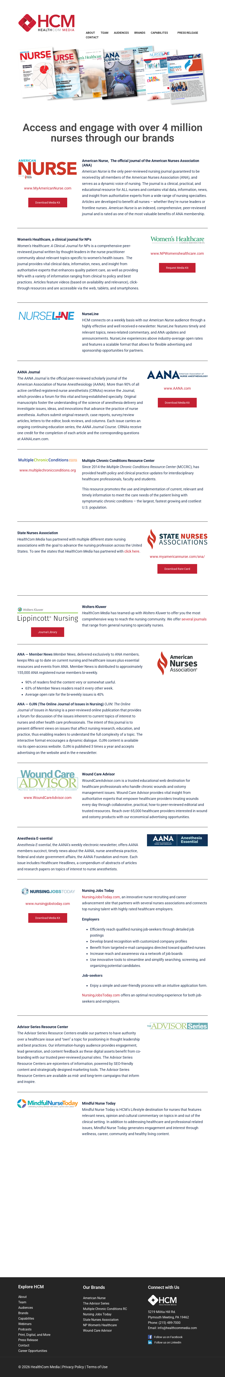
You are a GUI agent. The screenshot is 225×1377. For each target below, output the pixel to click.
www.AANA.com (177, 398)
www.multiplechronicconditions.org (47, 480)
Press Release (187, 34)
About (90, 34)
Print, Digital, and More (34, 1335)
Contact (92, 39)
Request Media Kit (177, 277)
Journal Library (47, 641)
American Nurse (94, 1298)
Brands (139, 34)
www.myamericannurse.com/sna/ (177, 566)
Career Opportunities (32, 1351)
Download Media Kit (47, 212)
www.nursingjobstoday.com (47, 913)
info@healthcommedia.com (177, 1328)
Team (104, 34)
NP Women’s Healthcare (100, 1325)
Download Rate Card (177, 578)
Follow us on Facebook (168, 1337)
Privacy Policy (73, 1367)
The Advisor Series (96, 1303)
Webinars (24, 1324)
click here (131, 561)
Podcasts (24, 1329)
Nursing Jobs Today (97, 1314)
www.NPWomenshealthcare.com (177, 263)
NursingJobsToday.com (101, 906)
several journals (194, 628)
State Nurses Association (101, 1320)
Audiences (121, 34)
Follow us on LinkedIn (167, 1342)
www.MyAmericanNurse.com (47, 198)
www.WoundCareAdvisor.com (48, 807)
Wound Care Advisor (97, 1330)
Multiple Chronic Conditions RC (105, 1309)
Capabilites (159, 34)
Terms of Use (97, 1367)
